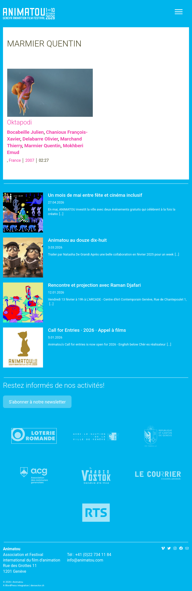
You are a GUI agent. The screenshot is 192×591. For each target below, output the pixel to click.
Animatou (29, 13)
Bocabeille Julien (25, 132)
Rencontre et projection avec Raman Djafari (94, 285)
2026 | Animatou (14, 581)
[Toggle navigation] (179, 11)
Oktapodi (19, 122)
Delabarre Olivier (40, 139)
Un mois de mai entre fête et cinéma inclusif (95, 195)
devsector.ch (37, 585)
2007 (29, 160)
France (15, 160)
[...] (61, 214)
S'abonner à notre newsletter (37, 401)
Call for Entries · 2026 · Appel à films (87, 330)
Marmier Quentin (42, 145)
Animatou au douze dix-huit (77, 240)
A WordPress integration (16, 585)
